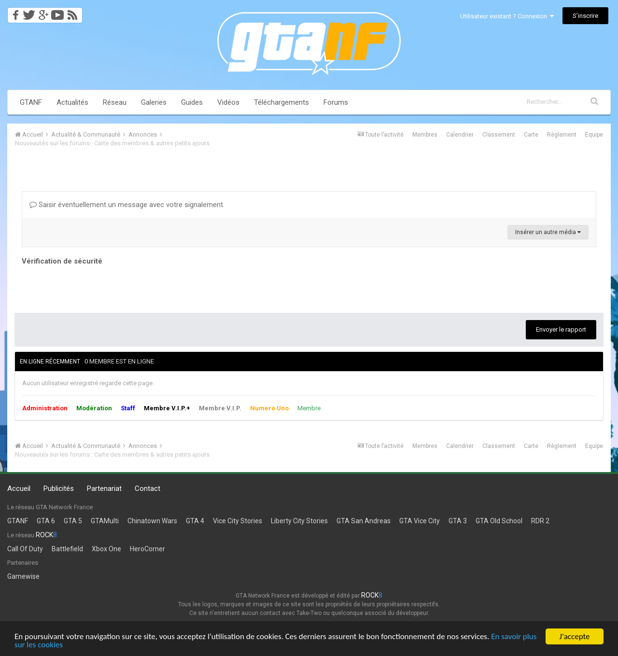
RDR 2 (540, 521)
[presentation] (95, 287)
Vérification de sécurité (62, 261)
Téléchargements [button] (281, 102)
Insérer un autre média (548, 232)
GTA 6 (46, 521)
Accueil (18, 488)
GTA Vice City (419, 521)
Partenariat (104, 488)
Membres (424, 134)
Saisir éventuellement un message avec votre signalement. (127, 204)
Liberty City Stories (299, 521)
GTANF (31, 102)
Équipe (594, 134)
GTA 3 (458, 521)
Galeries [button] (154, 102)
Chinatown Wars (152, 521)
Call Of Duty (25, 549)
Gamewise (23, 576)
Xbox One (106, 549)
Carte (531, 134)
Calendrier (460, 134)
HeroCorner (147, 549)
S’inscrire (585, 15)
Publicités (58, 488)
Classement (498, 134)
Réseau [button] (114, 102)
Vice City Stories (237, 521)
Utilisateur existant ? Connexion (507, 16)
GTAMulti (105, 521)
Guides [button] (192, 102)
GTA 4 (195, 521)
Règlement (561, 134)
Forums (335, 102)
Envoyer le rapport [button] (561, 329)
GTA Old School (499, 521)
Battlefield (67, 549)
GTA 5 (73, 521)
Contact (147, 488)
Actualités (72, 102)
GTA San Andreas (364, 521)
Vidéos (228, 102)
